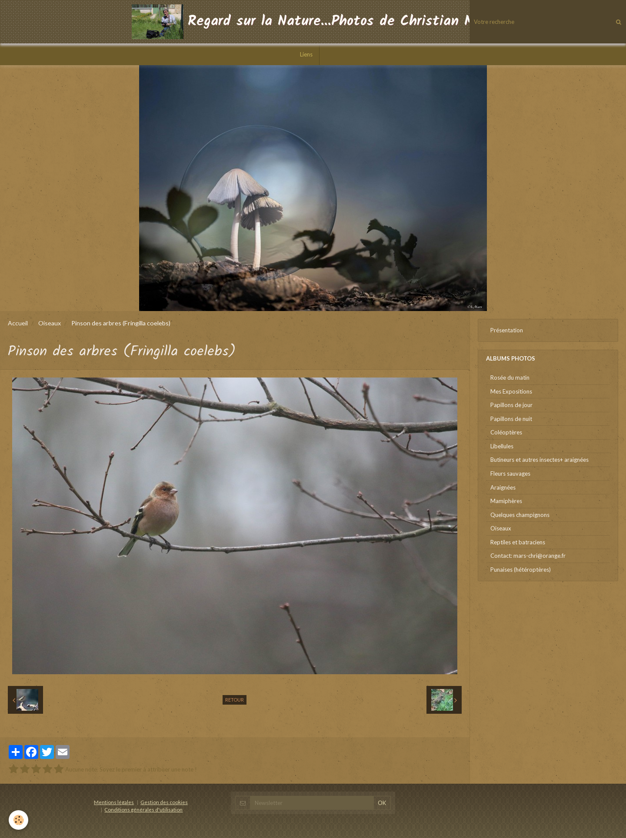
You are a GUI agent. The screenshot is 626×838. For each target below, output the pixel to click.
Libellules (501, 446)
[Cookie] (18, 820)
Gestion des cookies (164, 802)
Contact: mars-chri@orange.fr (528, 555)
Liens (306, 54)
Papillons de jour (511, 404)
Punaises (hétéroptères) (520, 569)
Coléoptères (506, 432)
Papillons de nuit (511, 418)
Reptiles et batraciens (517, 542)
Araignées (503, 487)
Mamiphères (506, 500)
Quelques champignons (519, 514)
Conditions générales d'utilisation (143, 809)
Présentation (506, 330)
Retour (234, 699)
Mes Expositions (511, 391)
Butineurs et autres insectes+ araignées (539, 459)
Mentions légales (114, 802)
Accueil (18, 323)
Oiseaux (49, 323)
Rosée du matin (509, 377)
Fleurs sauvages (510, 473)
